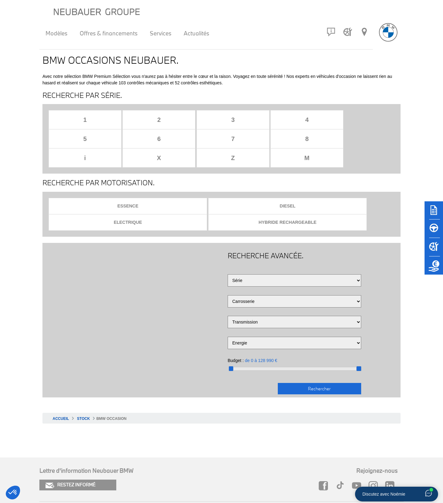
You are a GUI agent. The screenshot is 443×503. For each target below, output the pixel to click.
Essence (90, 168)
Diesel (177, 168)
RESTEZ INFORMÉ (70, 431)
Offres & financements (109, 33)
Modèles (56, 33)
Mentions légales (58, 471)
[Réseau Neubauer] (364, 32)
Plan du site (137, 461)
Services (160, 33)
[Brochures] (434, 213)
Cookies (48, 461)
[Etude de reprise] (434, 268)
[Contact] (331, 32)
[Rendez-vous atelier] (347, 32)
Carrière (218, 471)
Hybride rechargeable (348, 168)
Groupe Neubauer (314, 471)
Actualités (196, 33)
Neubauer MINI (311, 461)
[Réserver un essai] (434, 231)
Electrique (263, 168)
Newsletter (137, 471)
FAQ (214, 461)
